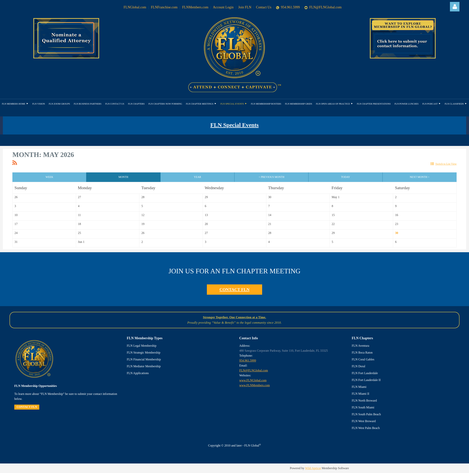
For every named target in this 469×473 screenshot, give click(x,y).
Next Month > (419, 177)
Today (345, 177)
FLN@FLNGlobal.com (323, 7)
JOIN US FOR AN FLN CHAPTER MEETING (234, 271)
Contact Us (263, 7)
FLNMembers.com (195, 7)
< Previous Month (271, 177)
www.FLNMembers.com (254, 385)
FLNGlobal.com (135, 7)
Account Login (223, 7)
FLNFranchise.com (164, 7)
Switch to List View (446, 163)
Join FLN (244, 7)
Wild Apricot (313, 468)
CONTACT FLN (234, 289)
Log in (454, 6)
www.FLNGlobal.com (253, 380)
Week (49, 177)
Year (197, 177)
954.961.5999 (288, 7)
